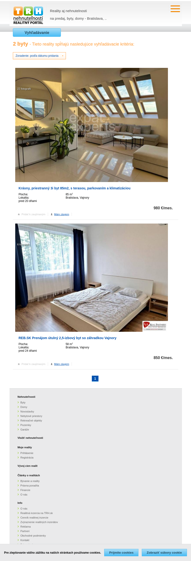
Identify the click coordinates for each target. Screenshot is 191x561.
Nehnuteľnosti (26, 396)
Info (20, 502)
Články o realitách (29, 475)
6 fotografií (23, 244)
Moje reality (25, 447)
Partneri (25, 531)
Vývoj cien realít (28, 465)
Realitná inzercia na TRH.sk (36, 513)
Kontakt (24, 540)
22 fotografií (24, 88)
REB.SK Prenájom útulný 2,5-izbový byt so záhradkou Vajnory (68, 338)
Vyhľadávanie (36, 33)
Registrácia (27, 457)
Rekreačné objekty (31, 420)
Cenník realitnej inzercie (34, 517)
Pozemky (25, 425)
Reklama (25, 526)
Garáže (24, 429)
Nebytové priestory (31, 416)
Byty (22, 402)
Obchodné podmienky (33, 535)
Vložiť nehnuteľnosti (30, 437)
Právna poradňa (29, 485)
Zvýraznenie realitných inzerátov (39, 522)
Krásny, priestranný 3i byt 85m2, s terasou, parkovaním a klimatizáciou (74, 188)
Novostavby (27, 411)
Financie (25, 490)
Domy (23, 407)
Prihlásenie (26, 453)
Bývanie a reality (30, 481)
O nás (23, 494)
